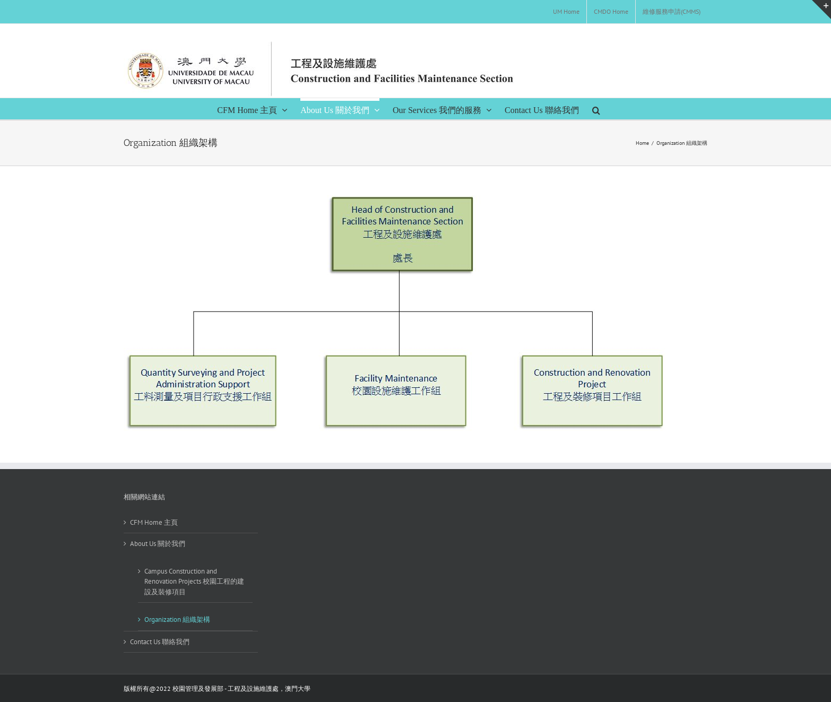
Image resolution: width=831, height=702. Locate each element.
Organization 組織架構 (177, 619)
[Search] (596, 108)
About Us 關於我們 (157, 543)
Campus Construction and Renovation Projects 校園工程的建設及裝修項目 (194, 581)
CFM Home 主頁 (154, 522)
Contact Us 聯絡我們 (159, 641)
